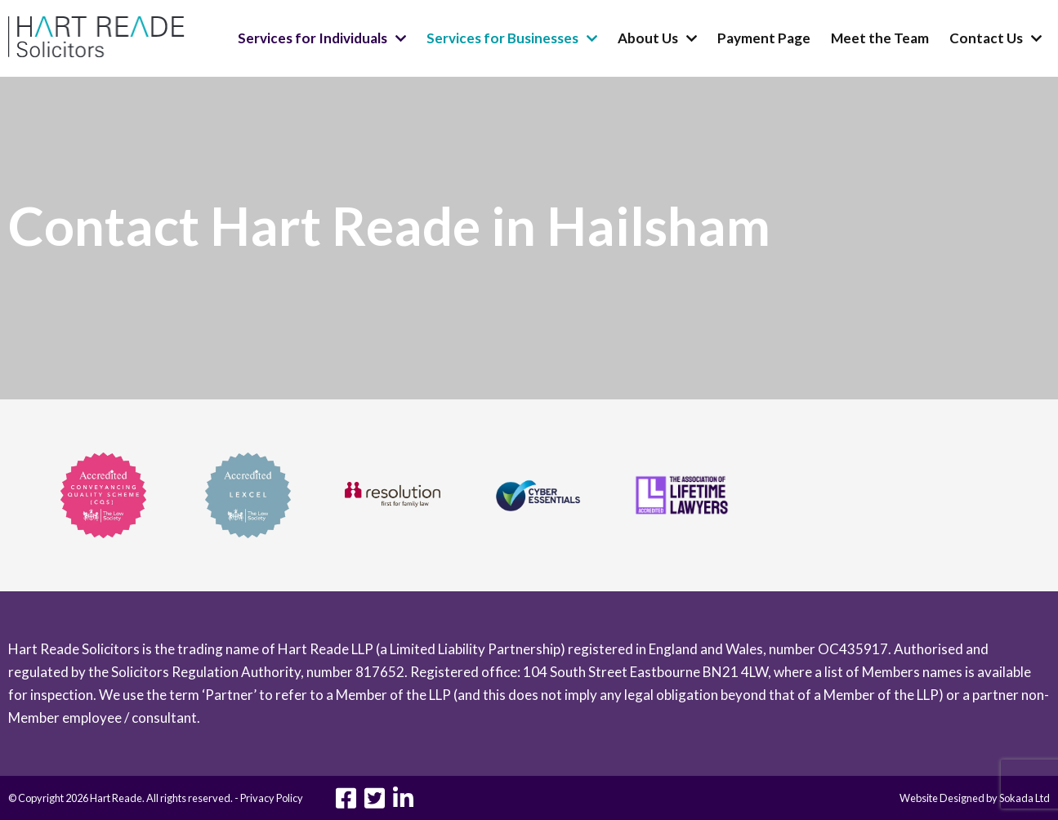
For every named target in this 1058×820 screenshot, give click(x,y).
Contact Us (986, 38)
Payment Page (763, 38)
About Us (648, 38)
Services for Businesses (502, 38)
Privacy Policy (271, 797)
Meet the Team (880, 38)
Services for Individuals (312, 38)
